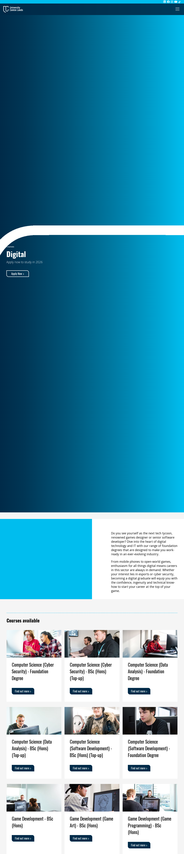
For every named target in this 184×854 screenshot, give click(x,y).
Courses (10, 246)
